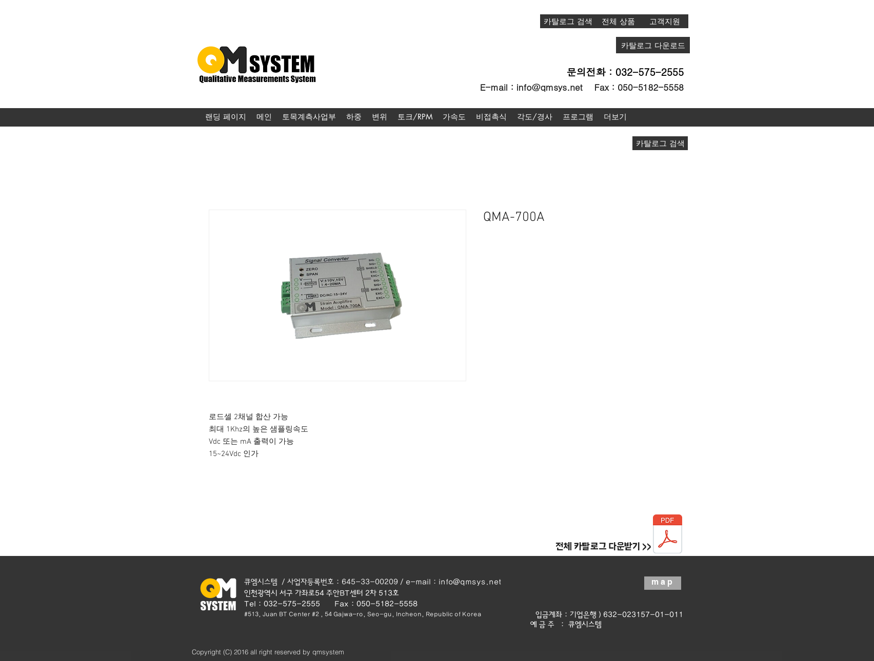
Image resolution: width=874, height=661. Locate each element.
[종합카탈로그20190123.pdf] (667, 535)
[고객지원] (664, 21)
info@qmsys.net (550, 87)
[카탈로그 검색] (567, 21)
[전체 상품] (618, 21)
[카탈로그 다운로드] (653, 45)
